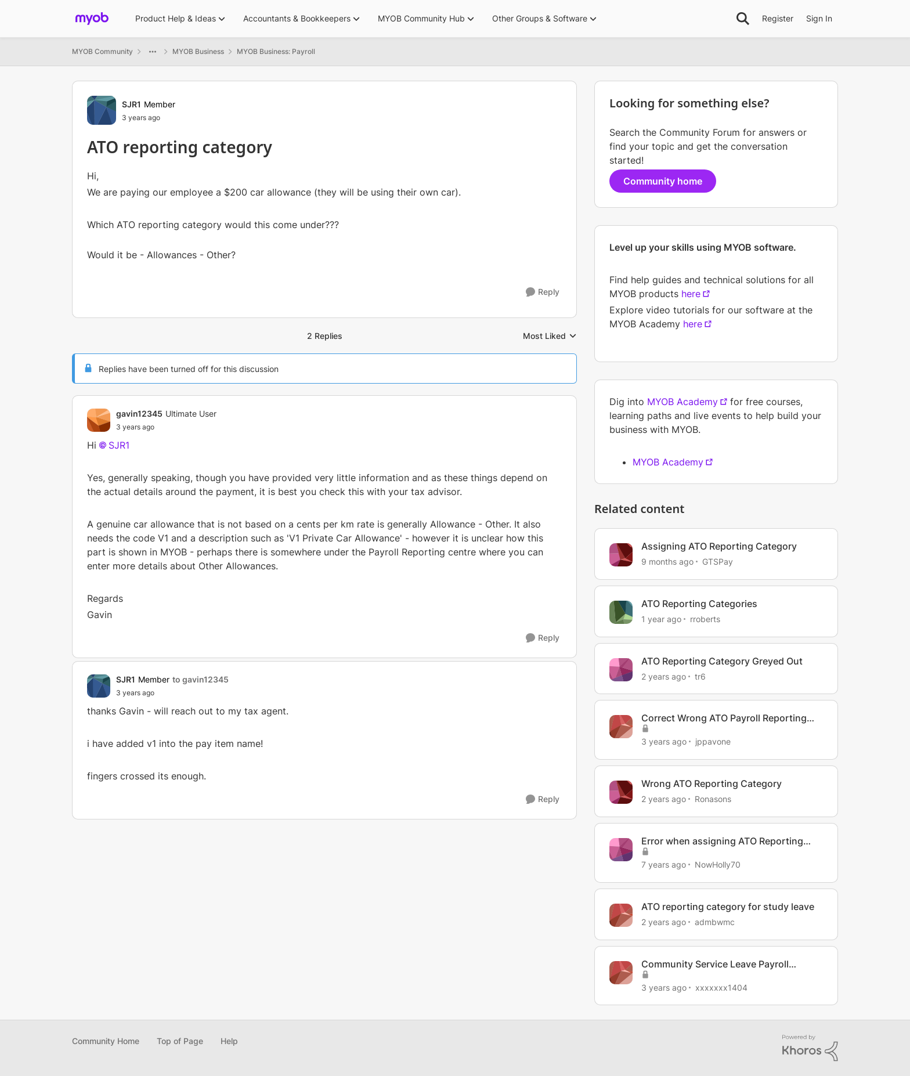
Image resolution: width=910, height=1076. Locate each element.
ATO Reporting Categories (699, 603)
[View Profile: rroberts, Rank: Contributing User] (621, 612)
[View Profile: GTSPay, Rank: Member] (621, 554)
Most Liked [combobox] (550, 336)
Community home (662, 181)
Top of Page (180, 1041)
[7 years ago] (663, 864)
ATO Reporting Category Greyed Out (722, 661)
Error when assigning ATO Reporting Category (722, 841)
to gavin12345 (200, 679)
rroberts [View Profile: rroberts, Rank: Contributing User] (705, 619)
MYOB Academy (682, 401)
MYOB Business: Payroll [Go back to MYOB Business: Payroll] (276, 51)
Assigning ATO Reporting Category (719, 546)
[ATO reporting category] (166, 427)
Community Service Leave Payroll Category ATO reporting (715, 964)
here (690, 293)
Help (229, 1041)
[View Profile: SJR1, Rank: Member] (101, 110)
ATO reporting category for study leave (727, 906)
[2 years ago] (663, 676)
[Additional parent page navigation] (153, 52)
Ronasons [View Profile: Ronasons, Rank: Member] (713, 799)
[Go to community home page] (92, 18)
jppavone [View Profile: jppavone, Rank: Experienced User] (713, 741)
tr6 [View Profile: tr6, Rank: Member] (700, 676)
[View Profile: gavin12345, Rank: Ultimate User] (98, 420)
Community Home (105, 1041)
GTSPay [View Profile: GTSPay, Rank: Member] (717, 561)
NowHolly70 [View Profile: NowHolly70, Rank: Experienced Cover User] (718, 864)
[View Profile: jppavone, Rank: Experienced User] (621, 726)
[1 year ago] (661, 619)
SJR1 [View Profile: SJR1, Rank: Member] (131, 104)
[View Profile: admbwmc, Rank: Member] (621, 915)
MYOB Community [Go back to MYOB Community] (102, 51)
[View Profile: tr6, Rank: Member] (621, 669)
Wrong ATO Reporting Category (711, 783)
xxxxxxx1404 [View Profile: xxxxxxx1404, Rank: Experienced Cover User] (721, 987)
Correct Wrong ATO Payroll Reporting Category (724, 718)
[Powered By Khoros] (810, 1048)
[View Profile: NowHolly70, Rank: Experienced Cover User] (621, 849)
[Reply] (542, 292)
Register (777, 18)
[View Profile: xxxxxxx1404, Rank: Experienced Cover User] (621, 972)
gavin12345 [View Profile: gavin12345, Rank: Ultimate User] (139, 413)
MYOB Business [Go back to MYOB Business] (198, 51)
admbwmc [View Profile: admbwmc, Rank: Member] (715, 922)
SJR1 (119, 445)
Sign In (819, 18)
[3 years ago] (664, 741)
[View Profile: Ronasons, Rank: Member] (621, 792)
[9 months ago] (667, 561)
